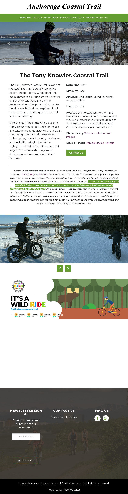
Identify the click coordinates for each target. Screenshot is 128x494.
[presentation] (28, 448)
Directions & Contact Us (72, 18)
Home (23, 18)
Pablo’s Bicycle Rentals (34, 174)
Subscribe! (26, 460)
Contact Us (102, 18)
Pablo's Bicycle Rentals (100, 143)
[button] (9, 43)
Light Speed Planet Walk (46, 18)
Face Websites (72, 489)
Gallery (90, 18)
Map (29, 18)
